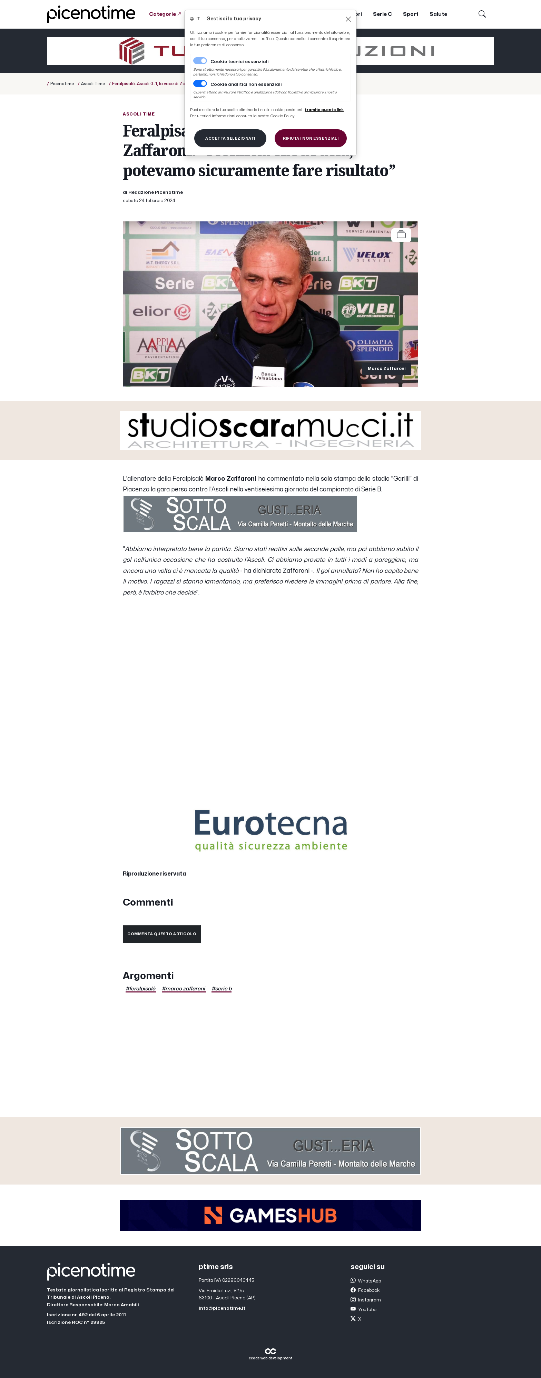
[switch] (200, 83)
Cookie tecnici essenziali (239, 62)
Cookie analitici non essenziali (246, 84)
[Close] (348, 19)
